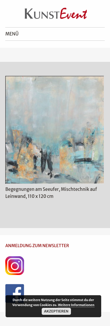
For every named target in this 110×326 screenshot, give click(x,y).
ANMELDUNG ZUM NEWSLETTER (37, 245)
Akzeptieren (56, 311)
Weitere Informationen (76, 305)
